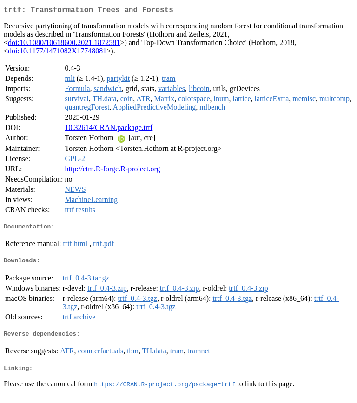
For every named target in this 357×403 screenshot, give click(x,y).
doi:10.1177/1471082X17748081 (57, 53)
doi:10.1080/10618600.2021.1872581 (64, 44)
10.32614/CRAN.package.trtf (108, 129)
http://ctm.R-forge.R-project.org (112, 171)
